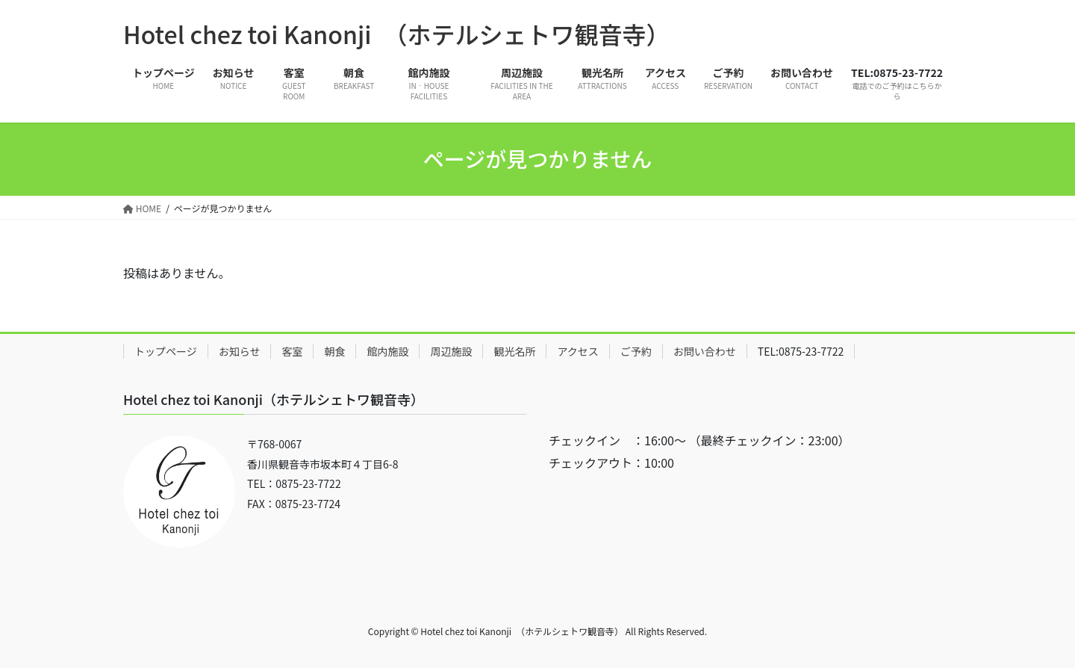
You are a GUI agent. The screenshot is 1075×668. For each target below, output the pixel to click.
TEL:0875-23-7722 (801, 351)
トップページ (165, 351)
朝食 (334, 351)
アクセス (577, 351)
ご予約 (636, 351)
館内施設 (387, 351)
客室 (291, 351)
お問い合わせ (704, 351)
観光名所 (514, 351)
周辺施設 (451, 351)
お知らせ (240, 351)
